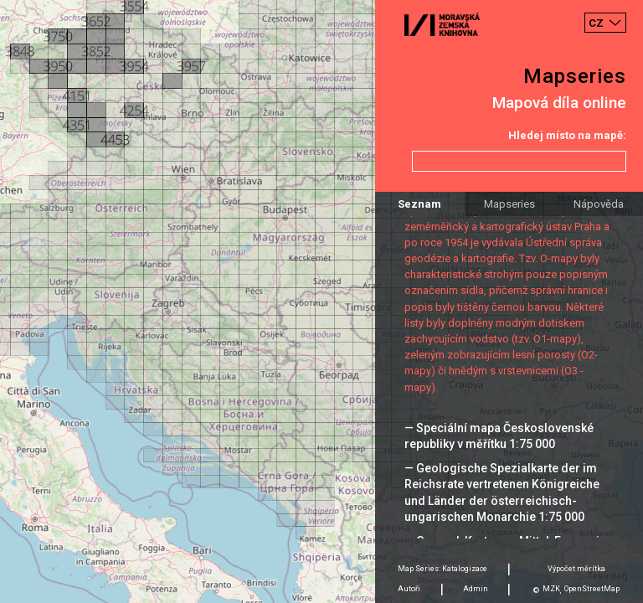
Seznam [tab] (419, 204)
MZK (551, 589)
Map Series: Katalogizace (442, 568)
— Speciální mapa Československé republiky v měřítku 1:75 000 (499, 436)
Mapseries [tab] (509, 204)
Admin (475, 589)
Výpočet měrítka (576, 568)
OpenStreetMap (592, 589)
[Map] (321, 301)
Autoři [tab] (409, 589)
